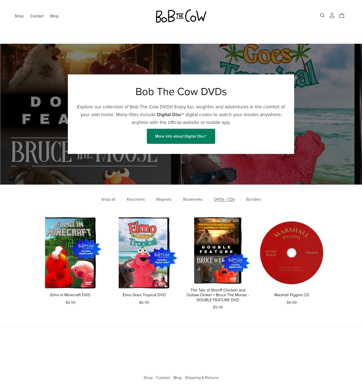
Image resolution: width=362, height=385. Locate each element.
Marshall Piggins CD (291, 294)
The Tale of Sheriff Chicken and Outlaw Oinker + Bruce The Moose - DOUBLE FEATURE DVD (218, 295)
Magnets (163, 199)
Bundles (253, 199)
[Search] (322, 15)
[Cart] (343, 15)
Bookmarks (193, 199)
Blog (54, 16)
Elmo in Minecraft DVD (70, 294)
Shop (19, 16)
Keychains (136, 199)
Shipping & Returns (202, 377)
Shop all (108, 199)
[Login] (332, 15)
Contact (37, 16)
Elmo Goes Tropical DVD (144, 294)
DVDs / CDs (224, 199)
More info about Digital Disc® (181, 136)
